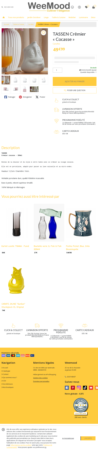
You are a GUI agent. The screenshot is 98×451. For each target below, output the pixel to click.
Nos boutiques (7, 387)
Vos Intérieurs (7, 384)
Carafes (31, 24)
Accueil (6, 24)
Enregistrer (25, 96)
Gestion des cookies (40, 378)
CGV (4, 381)
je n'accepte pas (68, 438)
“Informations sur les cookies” (21, 445)
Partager (9, 96)
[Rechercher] (2, 7)
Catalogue (6, 371)
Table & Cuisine (18, 24)
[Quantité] (57, 70)
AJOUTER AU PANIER (74, 81)
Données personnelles (41, 381)
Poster (40, 96)
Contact (5, 374)
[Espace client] (79, 7)
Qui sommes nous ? (9, 377)
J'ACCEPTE (88, 438)
